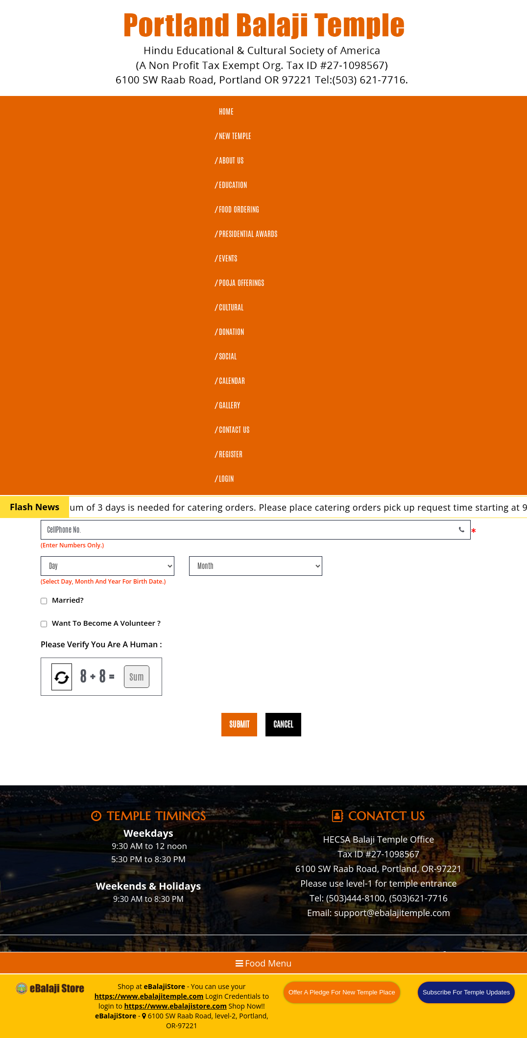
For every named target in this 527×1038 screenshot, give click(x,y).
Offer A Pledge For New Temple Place (341, 992)
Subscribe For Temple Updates (466, 992)
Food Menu (264, 963)
